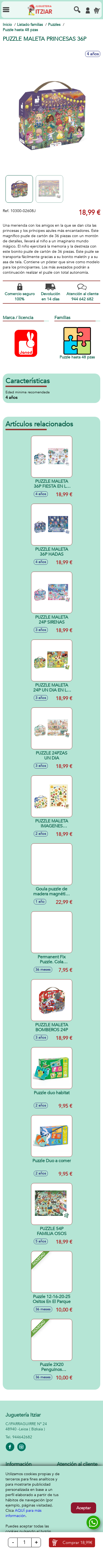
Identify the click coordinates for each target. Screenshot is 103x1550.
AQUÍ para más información (23, 1513)
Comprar (77, 1542)
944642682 (22, 1437)
